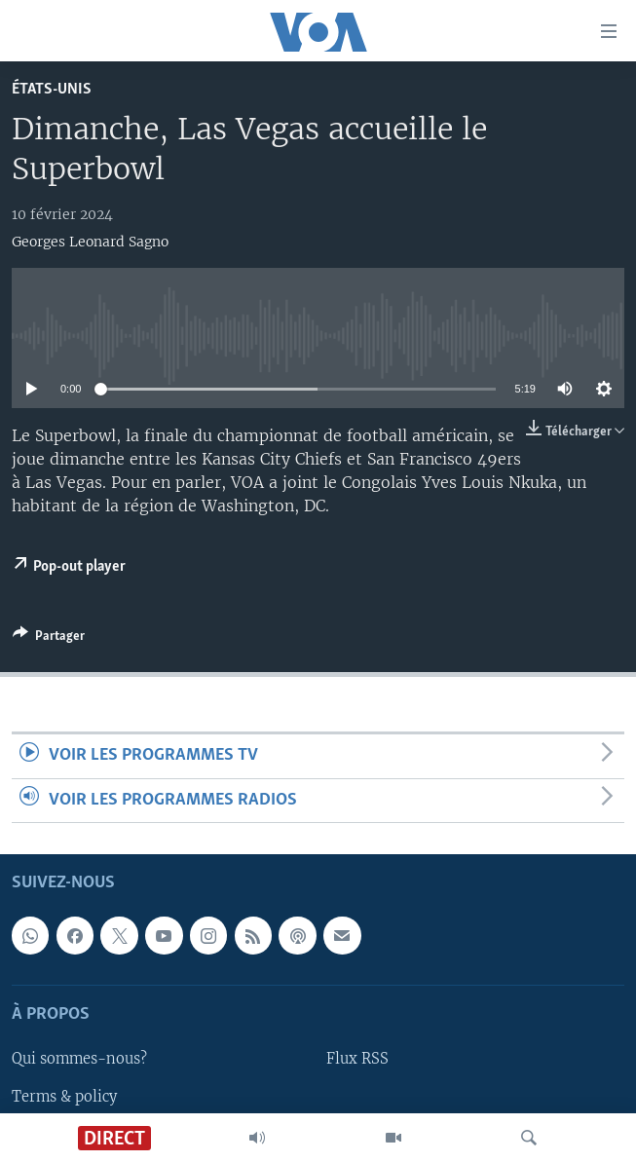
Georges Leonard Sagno (90, 241)
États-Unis (52, 89)
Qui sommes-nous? (79, 1059)
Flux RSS (357, 1059)
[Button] (49, 638)
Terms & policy (64, 1096)
